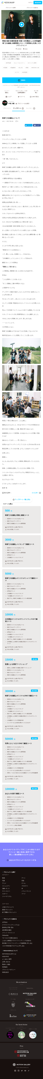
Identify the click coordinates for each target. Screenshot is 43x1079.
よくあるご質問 (6, 959)
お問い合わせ (6, 962)
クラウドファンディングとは (10, 925)
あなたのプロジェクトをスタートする (21, 860)
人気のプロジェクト (8, 907)
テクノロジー (6, 891)
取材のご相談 (6, 964)
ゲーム (24, 883)
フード (24, 894)
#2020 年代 (5, 956)
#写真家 (5, 67)
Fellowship (5, 935)
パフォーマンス (26, 891)
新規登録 (38, 2)
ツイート (21, 97)
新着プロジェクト (7, 910)
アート (24, 878)
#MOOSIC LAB (35, 67)
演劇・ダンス (6, 888)
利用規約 (4, 967)
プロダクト (25, 886)
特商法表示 (5, 972)
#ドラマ (17, 72)
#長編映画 (12, 67)
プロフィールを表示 (22, 103)
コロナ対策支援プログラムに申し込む (13, 946)
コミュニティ (6, 886)
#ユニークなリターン (19, 63)
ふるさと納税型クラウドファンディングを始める (16, 940)
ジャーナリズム (6, 896)
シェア (9, 97)
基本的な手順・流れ (8, 927)
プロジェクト (7, 108)
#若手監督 (8, 63)
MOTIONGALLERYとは (9, 954)
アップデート (18, 108)
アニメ (4, 883)
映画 (25, 49)
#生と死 (20, 67)
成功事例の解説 (6, 930)
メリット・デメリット (8, 933)
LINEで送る (34, 97)
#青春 (26, 67)
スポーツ (4, 894)
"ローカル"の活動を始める (10, 938)
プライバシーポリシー (8, 970)
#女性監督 (24, 72)
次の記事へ (36, 493)
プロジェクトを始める (32, 7)
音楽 (23, 880)
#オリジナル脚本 (32, 63)
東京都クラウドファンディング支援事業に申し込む (17, 943)
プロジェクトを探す (11, 7)
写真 (3, 880)
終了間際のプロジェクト (9, 912)
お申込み (4, 922)
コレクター (30, 108)
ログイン (30, 2)
